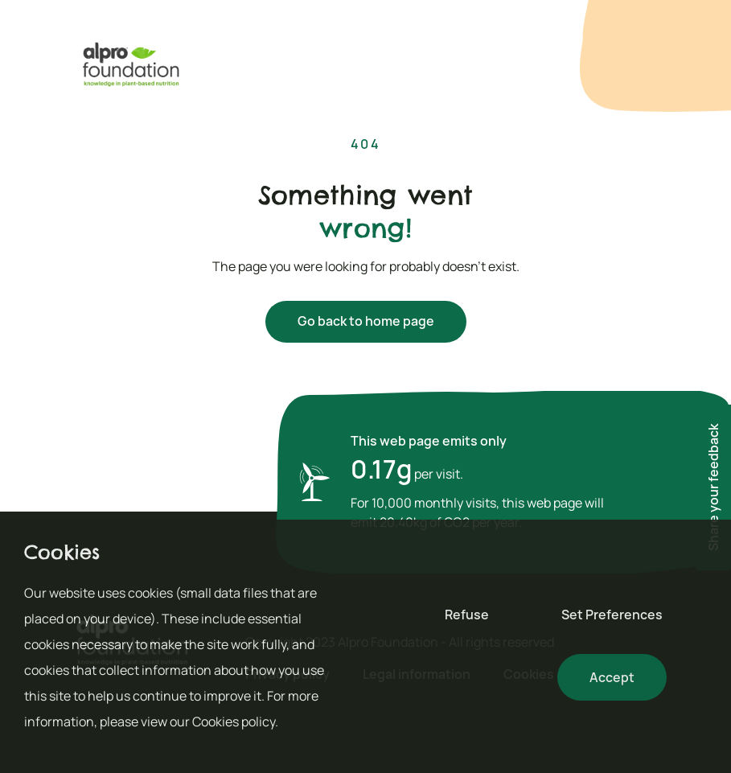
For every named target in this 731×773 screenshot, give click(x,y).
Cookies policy (233, 721)
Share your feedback (713, 487)
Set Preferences (612, 614)
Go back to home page (366, 321)
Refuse (467, 614)
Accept (611, 677)
